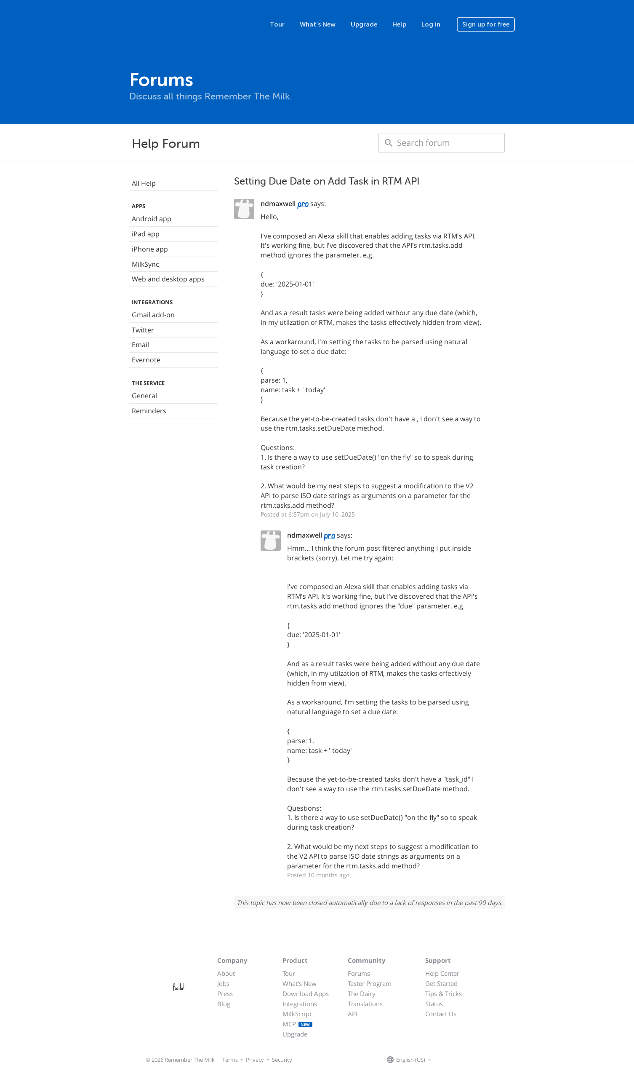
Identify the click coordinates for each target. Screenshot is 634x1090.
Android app (151, 218)
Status (434, 1003)
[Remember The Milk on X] (457, 1060)
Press (225, 993)
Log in (430, 24)
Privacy (255, 1059)
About (226, 973)
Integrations (299, 1003)
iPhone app (150, 249)
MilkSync (145, 264)
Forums (359, 973)
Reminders (149, 410)
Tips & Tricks (443, 993)
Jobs (223, 983)
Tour (277, 24)
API (352, 1014)
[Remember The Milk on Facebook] (446, 1060)
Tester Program (370, 983)
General (144, 395)
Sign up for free (485, 24)
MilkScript (297, 1014)
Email (140, 344)
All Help (144, 183)
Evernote (146, 359)
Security (282, 1059)
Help (399, 24)
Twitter (143, 330)
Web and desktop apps (168, 279)
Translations (365, 1003)
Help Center (442, 973)
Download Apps (305, 993)
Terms (230, 1059)
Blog (223, 1003)
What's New (318, 24)
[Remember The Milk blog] (468, 1060)
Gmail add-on (153, 314)
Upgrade (364, 24)
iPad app (146, 233)
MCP (297, 1024)
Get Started (441, 983)
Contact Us (440, 1014)
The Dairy (362, 993)
